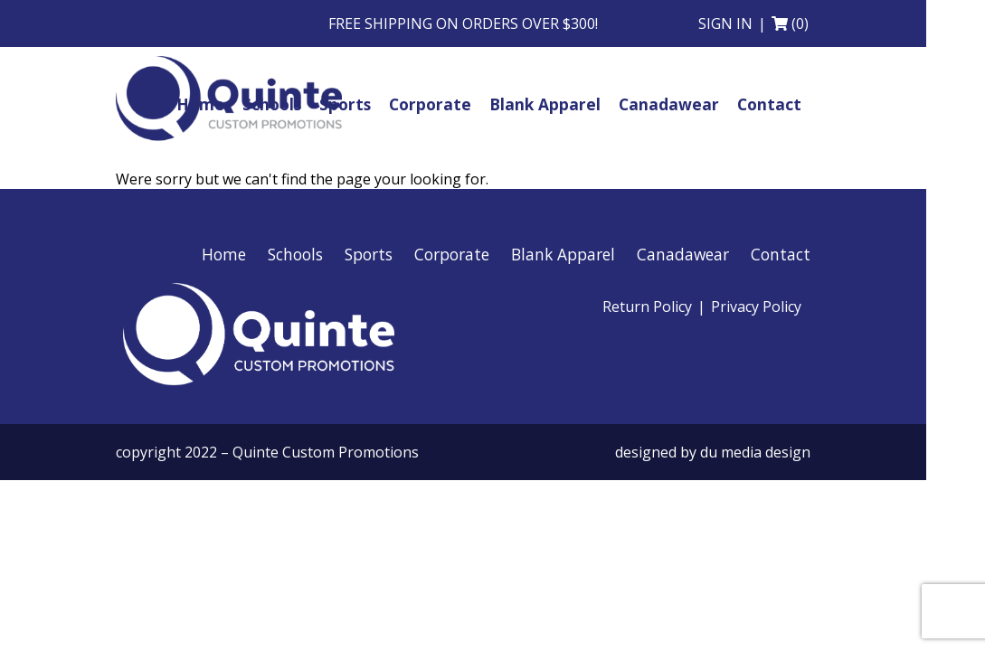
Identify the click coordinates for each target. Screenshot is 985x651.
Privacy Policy (756, 306)
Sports (369, 254)
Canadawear (683, 254)
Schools (295, 254)
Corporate (451, 254)
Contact (780, 254)
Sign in (725, 23)
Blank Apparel (563, 254)
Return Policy (647, 306)
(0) (800, 23)
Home (224, 254)
